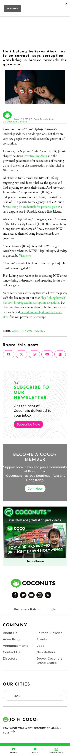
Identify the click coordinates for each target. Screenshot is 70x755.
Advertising (11, 639)
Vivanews (25, 255)
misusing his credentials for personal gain (32, 207)
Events (41, 639)
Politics (39, 331)
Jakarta (17, 331)
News (29, 331)
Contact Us (11, 652)
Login (52, 609)
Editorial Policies (49, 632)
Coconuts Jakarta (17, 121)
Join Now (35, 488)
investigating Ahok (35, 156)
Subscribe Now (28, 424)
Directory (10, 658)
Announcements (15, 645)
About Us (10, 632)
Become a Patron (27, 609)
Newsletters (45, 652)
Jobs (40, 645)
